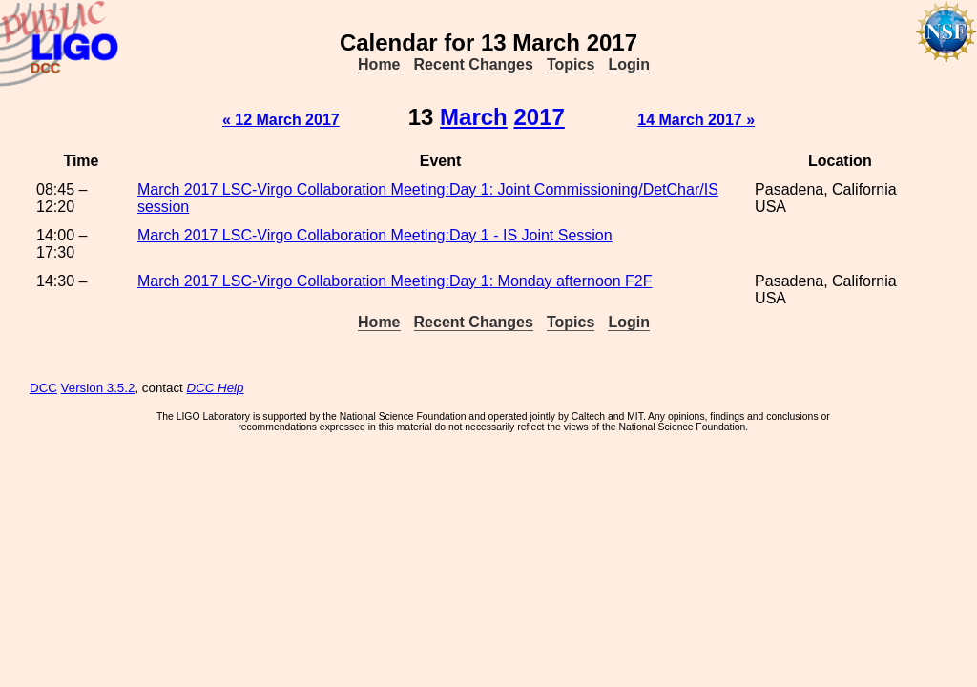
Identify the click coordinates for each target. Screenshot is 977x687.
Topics (570, 64)
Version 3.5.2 (98, 388)
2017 (538, 117)
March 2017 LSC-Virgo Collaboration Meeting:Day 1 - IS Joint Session (375, 235)
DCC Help (215, 388)
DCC (43, 388)
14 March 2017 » (696, 120)
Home (379, 64)
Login (629, 64)
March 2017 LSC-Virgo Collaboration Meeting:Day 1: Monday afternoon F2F (395, 281)
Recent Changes (473, 64)
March (474, 117)
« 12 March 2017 (281, 120)
